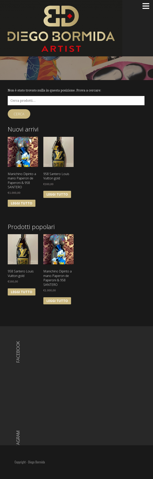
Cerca (19, 114)
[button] (147, 6)
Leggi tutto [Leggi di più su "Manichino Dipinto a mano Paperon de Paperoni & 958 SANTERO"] (21, 203)
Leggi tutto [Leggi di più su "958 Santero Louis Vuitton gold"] (57, 194)
